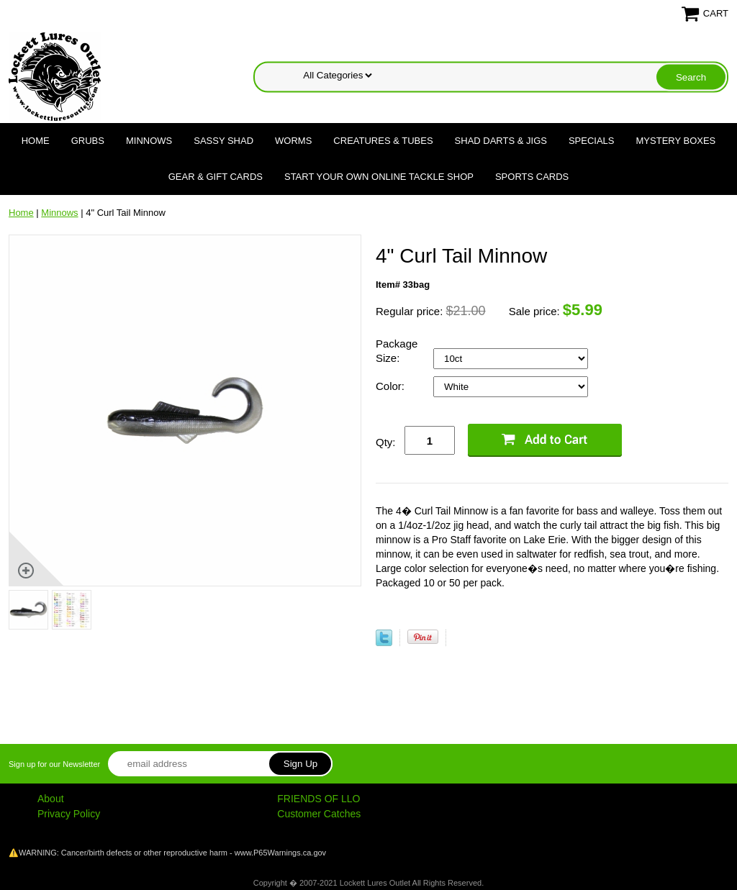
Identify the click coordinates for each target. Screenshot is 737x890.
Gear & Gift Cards (215, 176)
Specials (592, 140)
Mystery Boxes (676, 140)
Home (36, 140)
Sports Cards (532, 176)
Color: (391, 386)
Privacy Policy (68, 813)
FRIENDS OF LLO (318, 798)
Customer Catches (319, 813)
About (50, 798)
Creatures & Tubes (383, 140)
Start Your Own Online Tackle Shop (379, 176)
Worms (293, 140)
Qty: (386, 442)
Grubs (87, 140)
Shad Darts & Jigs (501, 140)
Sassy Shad (223, 140)
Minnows (149, 140)
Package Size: (396, 350)
